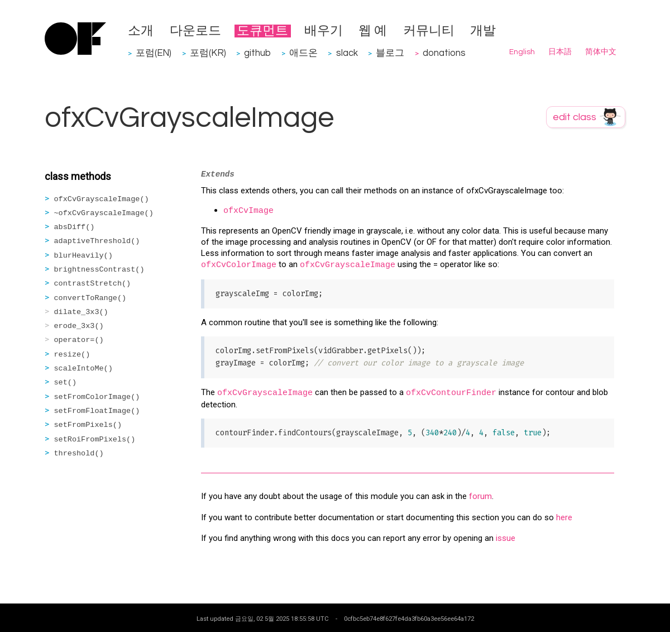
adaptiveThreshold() (97, 241)
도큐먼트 (262, 31)
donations (444, 53)
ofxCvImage (248, 211)
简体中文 (600, 52)
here (564, 517)
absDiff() (74, 227)
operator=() (79, 340)
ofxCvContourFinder (451, 393)
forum (480, 496)
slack (347, 53)
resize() (72, 354)
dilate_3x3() (81, 312)
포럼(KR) (208, 53)
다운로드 (195, 31)
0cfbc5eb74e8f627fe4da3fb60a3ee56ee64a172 (409, 619)
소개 (141, 31)
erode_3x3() (79, 326)
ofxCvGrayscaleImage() (101, 199)
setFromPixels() (88, 425)
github (257, 53)
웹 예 (372, 31)
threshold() (79, 453)
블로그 (390, 53)
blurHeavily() (83, 255)
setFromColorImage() (97, 397)
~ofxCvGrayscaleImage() (104, 213)
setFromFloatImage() (97, 411)
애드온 (303, 53)
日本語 (560, 52)
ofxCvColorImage (238, 265)
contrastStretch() (92, 283)
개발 (483, 31)
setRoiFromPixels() (95, 439)
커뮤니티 (428, 31)
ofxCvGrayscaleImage (347, 265)
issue (505, 538)
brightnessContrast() (99, 269)
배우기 (323, 31)
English (522, 52)
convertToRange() (90, 298)
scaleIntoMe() (83, 368)
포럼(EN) (153, 53)
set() (65, 382)
